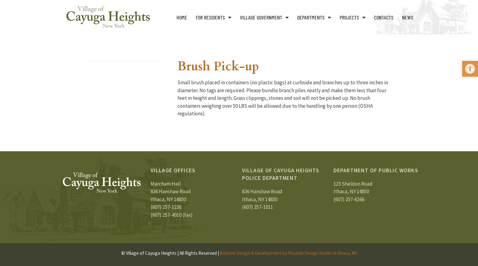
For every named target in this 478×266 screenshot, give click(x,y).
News (407, 17)
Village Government (264, 17)
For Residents (213, 17)
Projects (353, 17)
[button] (470, 69)
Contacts (384, 17)
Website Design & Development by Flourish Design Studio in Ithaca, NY (288, 253)
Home (182, 17)
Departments (314, 17)
